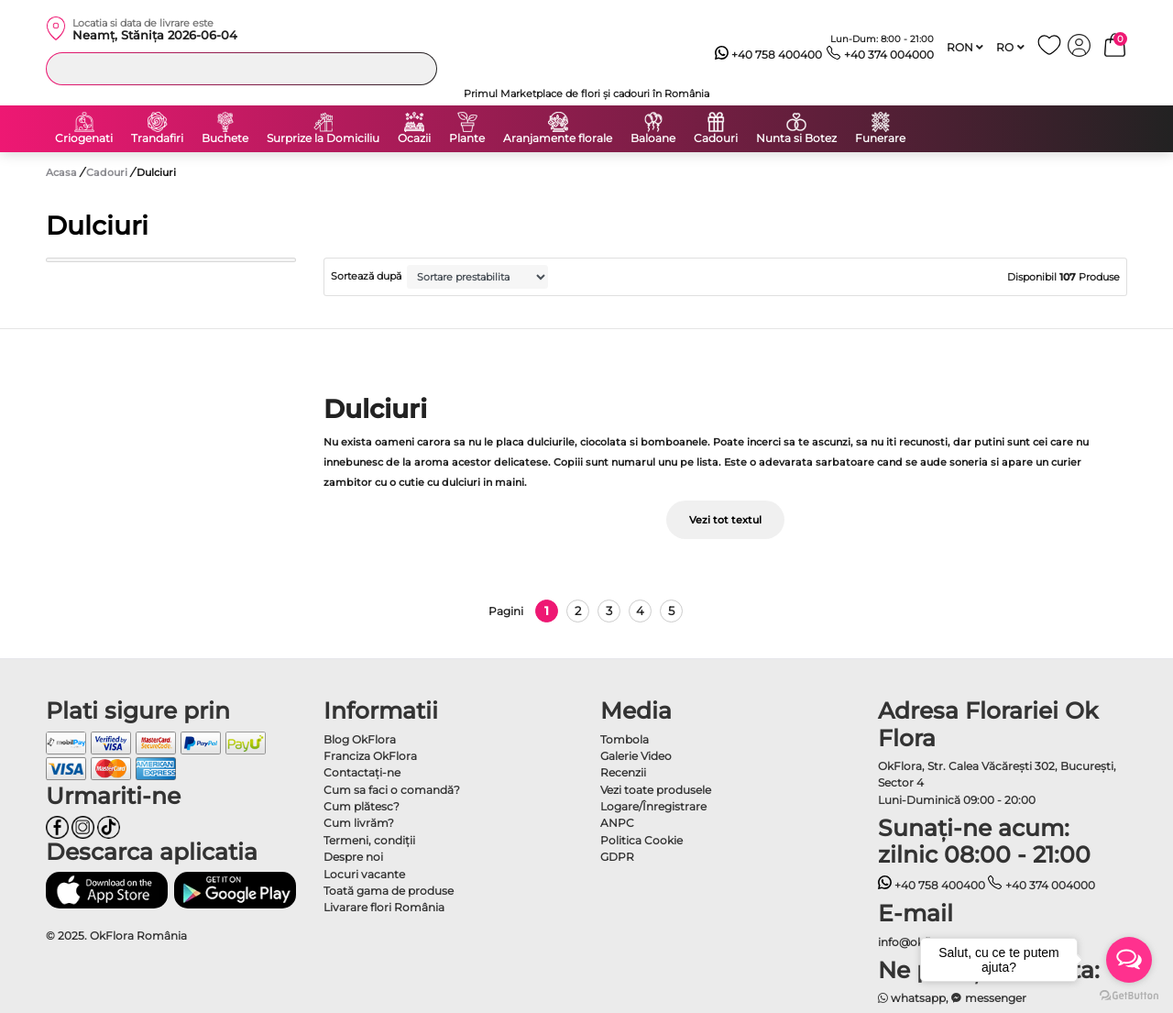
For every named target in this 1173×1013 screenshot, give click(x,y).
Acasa (61, 172)
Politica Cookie (641, 840)
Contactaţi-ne (361, 772)
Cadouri (716, 138)
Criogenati (84, 138)
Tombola (624, 739)
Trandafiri (157, 138)
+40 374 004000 (880, 55)
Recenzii (623, 772)
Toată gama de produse (388, 890)
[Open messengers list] (1129, 960)
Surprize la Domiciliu (323, 138)
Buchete (225, 138)
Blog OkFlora (359, 739)
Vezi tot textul (725, 519)
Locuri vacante (364, 874)
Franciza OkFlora (370, 756)
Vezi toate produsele (655, 790)
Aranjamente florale (557, 138)
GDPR (617, 857)
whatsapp (912, 998)
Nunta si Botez (796, 138)
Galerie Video (636, 756)
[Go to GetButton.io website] (1129, 994)
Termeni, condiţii (369, 840)
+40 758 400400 (769, 55)
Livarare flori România (383, 907)
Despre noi (353, 857)
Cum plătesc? (361, 806)
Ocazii (414, 138)
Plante (467, 138)
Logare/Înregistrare (653, 806)
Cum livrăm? (358, 823)
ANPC (617, 823)
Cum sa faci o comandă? (391, 790)
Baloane (652, 138)
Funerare (880, 138)
